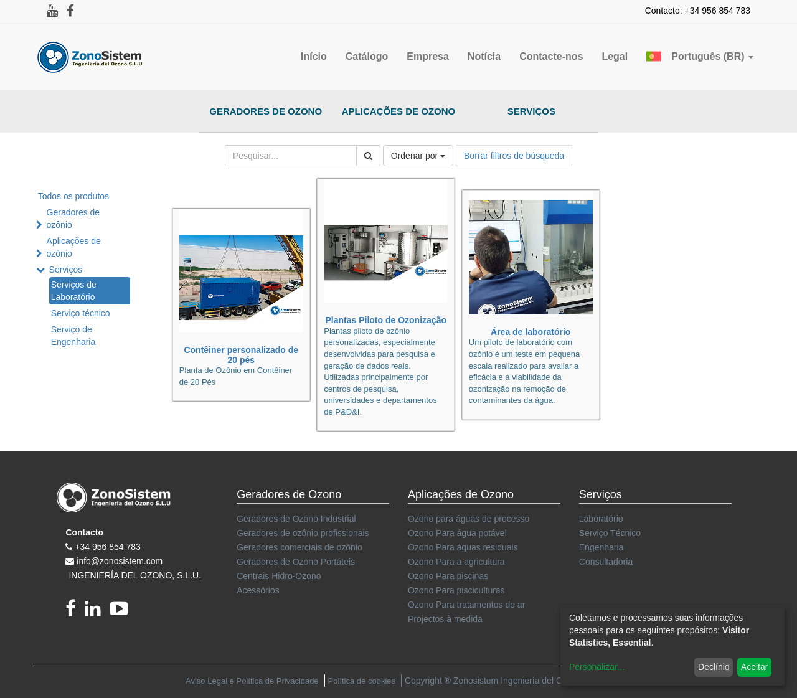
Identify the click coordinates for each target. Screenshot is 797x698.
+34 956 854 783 (108, 547)
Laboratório (601, 519)
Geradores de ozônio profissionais (303, 533)
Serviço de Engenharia (73, 335)
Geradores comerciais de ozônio (299, 547)
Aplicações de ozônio (74, 247)
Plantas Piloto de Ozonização (385, 320)
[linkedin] (97, 612)
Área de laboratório (530, 332)
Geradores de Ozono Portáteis (296, 562)
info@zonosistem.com (120, 561)
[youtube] (122, 612)
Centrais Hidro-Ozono (279, 576)
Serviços (531, 111)
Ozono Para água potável (457, 533)
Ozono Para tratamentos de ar (466, 605)
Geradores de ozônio (73, 218)
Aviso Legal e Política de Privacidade (252, 681)
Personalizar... (597, 667)
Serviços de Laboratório (74, 291)
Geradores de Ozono (265, 111)
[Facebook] (75, 612)
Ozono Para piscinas (448, 576)
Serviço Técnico (610, 533)
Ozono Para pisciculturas (456, 590)
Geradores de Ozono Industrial (296, 519)
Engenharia (601, 547)
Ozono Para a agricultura (456, 562)
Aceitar (754, 667)
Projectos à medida (445, 619)
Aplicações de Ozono (399, 111)
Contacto (84, 532)
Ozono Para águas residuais (463, 547)
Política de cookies (361, 681)
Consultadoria (606, 562)
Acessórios (258, 590)
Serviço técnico (80, 313)
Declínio (714, 667)
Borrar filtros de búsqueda (514, 156)
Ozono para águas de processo (468, 519)
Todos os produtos (73, 196)
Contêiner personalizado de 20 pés (241, 354)
